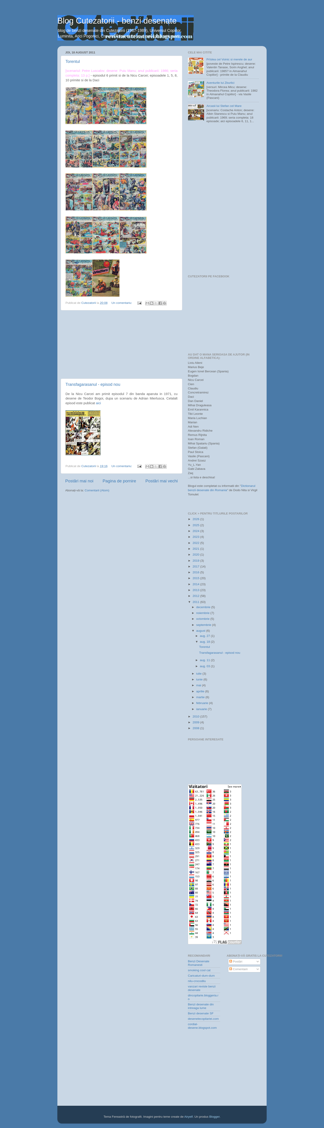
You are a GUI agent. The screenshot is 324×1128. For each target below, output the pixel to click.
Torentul (72, 61)
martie (200, 697)
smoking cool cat (199, 970)
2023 (196, 537)
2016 (196, 572)
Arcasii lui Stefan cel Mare (223, 106)
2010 (196, 716)
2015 (196, 578)
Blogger (214, 1116)
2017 (196, 566)
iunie (199, 679)
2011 (196, 602)
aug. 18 (205, 641)
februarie (202, 703)
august (201, 630)
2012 (196, 596)
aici (98, 403)
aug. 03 (205, 666)
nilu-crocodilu (197, 981)
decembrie (203, 607)
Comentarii (238, 969)
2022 (196, 543)
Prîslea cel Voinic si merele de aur (229, 59)
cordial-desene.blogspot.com (202, 1025)
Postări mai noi (79, 481)
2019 (196, 560)
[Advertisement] (121, 344)
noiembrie (203, 613)
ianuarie (202, 709)
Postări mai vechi (161, 481)
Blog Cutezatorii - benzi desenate (117, 20)
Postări (235, 961)
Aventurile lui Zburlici (220, 82)
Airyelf (188, 1116)
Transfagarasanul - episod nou (92, 384)
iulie (199, 673)
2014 (196, 584)
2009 (196, 722)
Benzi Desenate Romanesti (198, 963)
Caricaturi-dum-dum (201, 975)
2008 (196, 728)
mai (199, 685)
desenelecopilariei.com (203, 1018)
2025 (196, 525)
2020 (196, 554)
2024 (196, 531)
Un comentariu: (122, 303)
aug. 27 (205, 636)
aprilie (200, 691)
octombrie (203, 618)
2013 (196, 590)
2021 (196, 548)
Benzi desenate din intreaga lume (201, 1006)
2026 (196, 519)
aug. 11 (205, 660)
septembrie (204, 625)
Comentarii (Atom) (97, 490)
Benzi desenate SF (201, 1013)
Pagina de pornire (119, 481)
